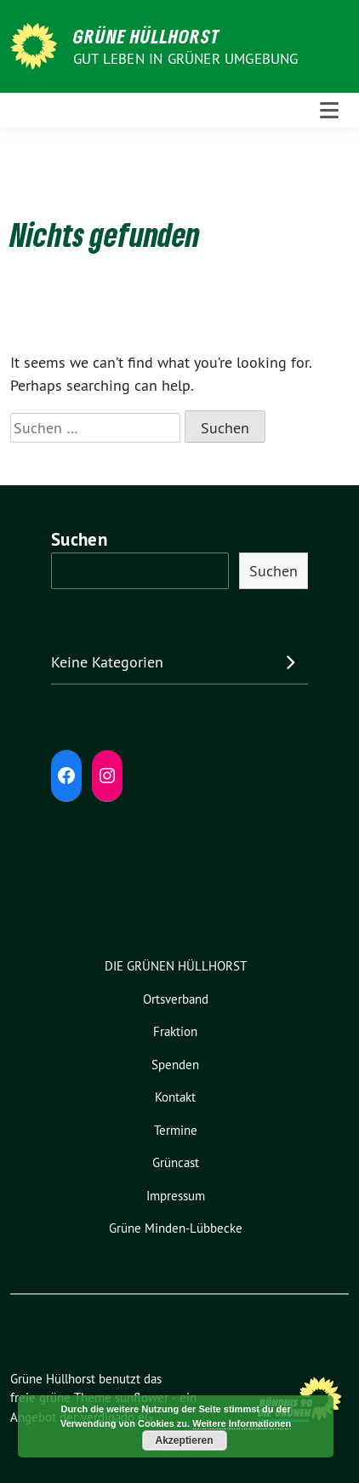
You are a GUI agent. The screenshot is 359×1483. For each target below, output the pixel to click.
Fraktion (175, 1031)
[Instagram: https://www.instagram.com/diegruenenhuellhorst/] (107, 775)
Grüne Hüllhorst (146, 36)
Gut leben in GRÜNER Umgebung (186, 58)
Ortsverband (175, 999)
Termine (175, 1130)
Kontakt (175, 1097)
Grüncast (175, 1162)
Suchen (79, 539)
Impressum (175, 1196)
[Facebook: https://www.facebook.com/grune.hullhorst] (66, 775)
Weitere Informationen (241, 1423)
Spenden (175, 1064)
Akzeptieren (185, 1440)
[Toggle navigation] (329, 110)
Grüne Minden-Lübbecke (175, 1228)
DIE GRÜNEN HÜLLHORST (176, 966)
